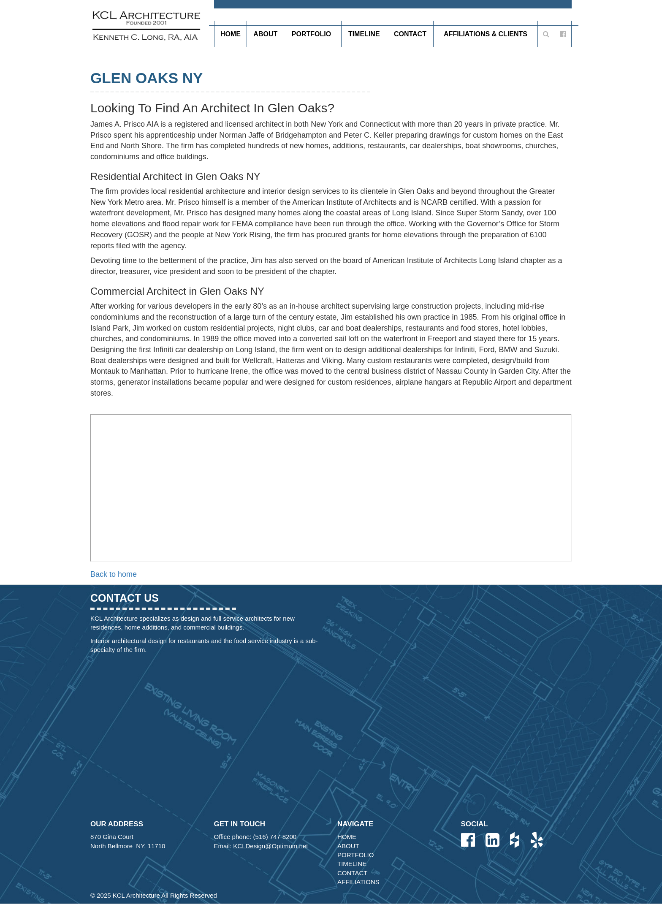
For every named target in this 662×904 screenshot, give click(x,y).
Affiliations (358, 881)
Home (230, 34)
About (265, 34)
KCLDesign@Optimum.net (270, 846)
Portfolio (313, 34)
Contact (410, 34)
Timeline (364, 34)
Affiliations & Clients (485, 34)
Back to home (113, 574)
